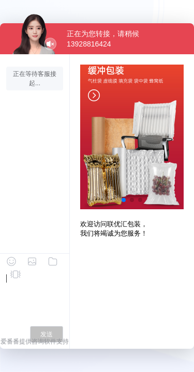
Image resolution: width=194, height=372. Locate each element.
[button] (124, 200)
